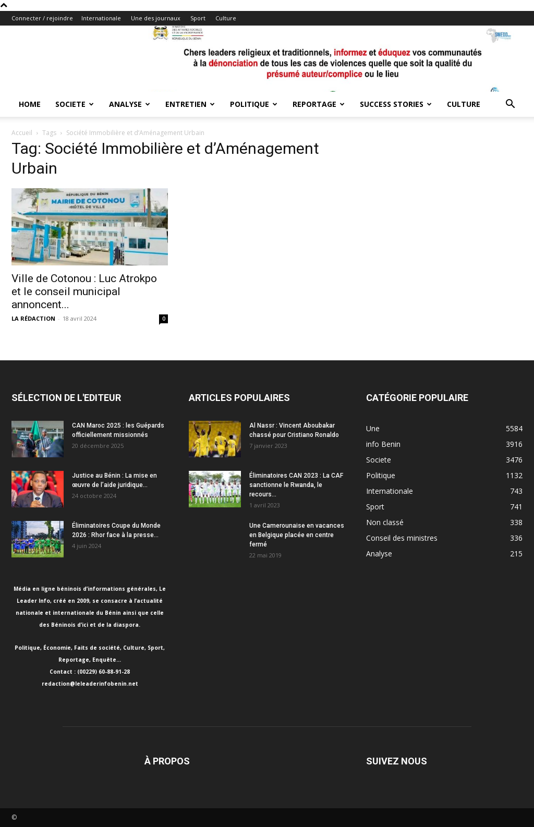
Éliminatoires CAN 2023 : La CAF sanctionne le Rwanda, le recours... (296, 485)
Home (30, 104)
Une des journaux (155, 18)
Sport (197, 18)
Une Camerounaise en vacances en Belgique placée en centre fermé (296, 535)
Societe (74, 104)
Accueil (21, 132)
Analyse (129, 104)
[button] (510, 105)
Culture (225, 18)
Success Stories (396, 104)
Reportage (319, 104)
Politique (253, 104)
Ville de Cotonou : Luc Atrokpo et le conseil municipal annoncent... (84, 291)
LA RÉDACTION (33, 318)
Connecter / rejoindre (42, 18)
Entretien (190, 104)
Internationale (101, 18)
